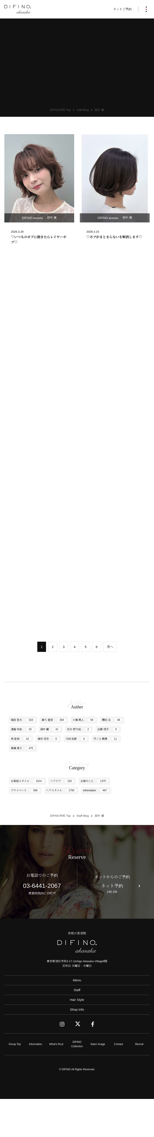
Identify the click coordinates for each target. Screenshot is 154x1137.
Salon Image (97, 1082)
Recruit (139, 1082)
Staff (77, 1028)
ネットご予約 (122, 9)
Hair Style (77, 1037)
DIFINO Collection (77, 1082)
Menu (77, 1018)
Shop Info (77, 1047)
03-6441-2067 (42, 923)
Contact (118, 1082)
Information (35, 1082)
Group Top (15, 1082)
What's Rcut (56, 1082)
